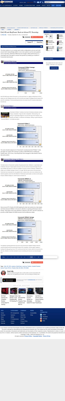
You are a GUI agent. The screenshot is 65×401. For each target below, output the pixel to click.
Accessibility (33, 313)
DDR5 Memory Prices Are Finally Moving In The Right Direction (61, 42)
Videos (12, 323)
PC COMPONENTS (7, 5)
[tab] (47, 36)
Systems (9, 29)
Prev (4, 257)
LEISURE (38, 5)
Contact (22, 319)
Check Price (39, 42)
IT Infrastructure (15, 319)
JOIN (25, 2)
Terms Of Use (46, 336)
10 (38, 257)
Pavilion (29, 266)
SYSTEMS (15, 5)
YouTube (45, 318)
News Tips (23, 317)
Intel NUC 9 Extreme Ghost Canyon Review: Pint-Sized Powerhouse (39, 299)
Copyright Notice (37, 336)
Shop (53, 5)
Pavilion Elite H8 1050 (17, 268)
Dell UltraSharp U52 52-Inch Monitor (57, 27)
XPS (10, 266)
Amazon (29, 42)
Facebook (45, 316)
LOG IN (21, 2)
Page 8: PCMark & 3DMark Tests (22, 46)
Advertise (23, 315)
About (22, 313)
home (3, 29)
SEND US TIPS (30, 2)
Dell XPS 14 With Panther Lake (22, 27)
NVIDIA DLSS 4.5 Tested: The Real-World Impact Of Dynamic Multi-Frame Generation (61, 36)
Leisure (12, 321)
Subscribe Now (54, 68)
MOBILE (21, 5)
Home (2, 313)
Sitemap (3, 323)
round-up (24, 266)
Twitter (44, 314)
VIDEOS (43, 5)
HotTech (23, 323)
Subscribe (58, 5)
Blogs (2, 319)
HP (7, 266)
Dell (5, 266)
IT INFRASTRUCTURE (29, 5)
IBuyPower (19, 266)
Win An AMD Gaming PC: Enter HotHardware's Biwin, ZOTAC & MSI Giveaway (51, 47)
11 (42, 257)
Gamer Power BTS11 (6, 268)
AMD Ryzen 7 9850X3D (43, 27)
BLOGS (48, 5)
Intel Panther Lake (34, 27)
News (2, 317)
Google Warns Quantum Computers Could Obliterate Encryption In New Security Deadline (61, 48)
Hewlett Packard (36, 266)
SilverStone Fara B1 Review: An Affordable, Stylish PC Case (31, 299)
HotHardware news (31, 279)
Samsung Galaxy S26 (11, 27)
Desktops (17, 29)
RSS (44, 320)
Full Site (3, 321)
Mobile (12, 317)
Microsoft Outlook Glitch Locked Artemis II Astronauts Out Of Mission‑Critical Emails (51, 41)
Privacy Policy (24, 321)
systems (14, 266)
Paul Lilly (10, 271)
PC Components (15, 313)
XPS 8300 (26, 268)
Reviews (3, 315)
